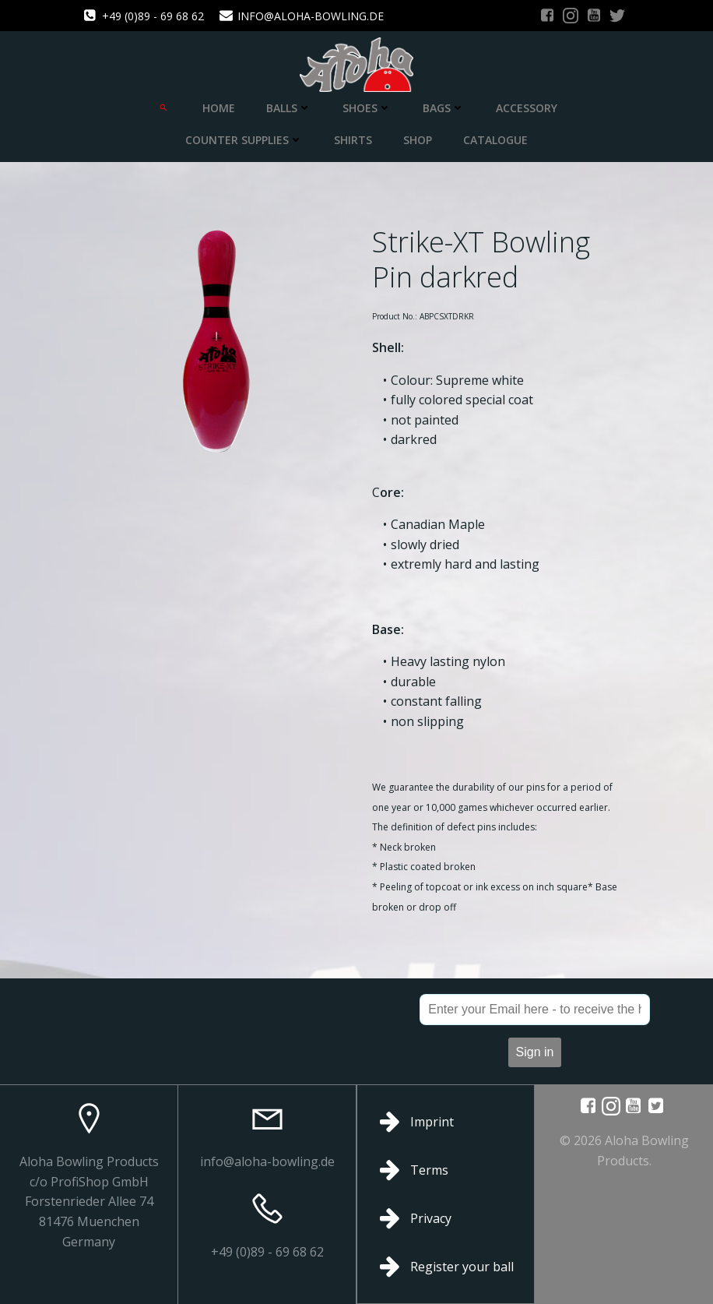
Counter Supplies (244, 139)
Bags (444, 107)
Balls (288, 107)
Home (218, 107)
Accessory (526, 107)
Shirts (353, 139)
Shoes (367, 107)
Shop (417, 139)
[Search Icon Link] (163, 107)
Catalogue (495, 139)
